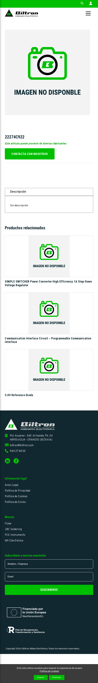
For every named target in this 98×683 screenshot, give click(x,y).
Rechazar (56, 677)
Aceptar (40, 677)
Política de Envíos (15, 502)
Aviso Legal (11, 485)
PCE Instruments (15, 535)
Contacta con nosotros (29, 154)
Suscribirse (49, 589)
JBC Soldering (13, 529)
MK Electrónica (14, 540)
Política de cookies (49, 671)
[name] (49, 564)
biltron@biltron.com (22, 445)
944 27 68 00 (17, 451)
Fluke (8, 523)
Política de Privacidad (17, 491)
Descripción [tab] (18, 192)
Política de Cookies (16, 496)
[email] (49, 576)
